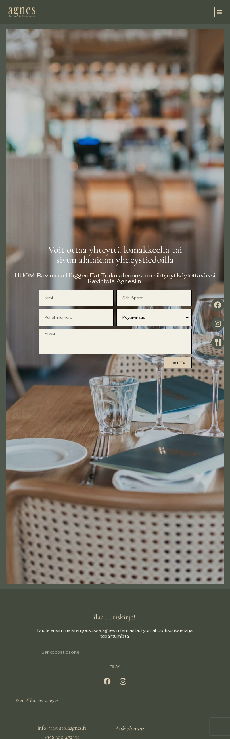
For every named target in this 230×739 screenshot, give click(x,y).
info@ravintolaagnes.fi (61, 728)
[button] (219, 12)
